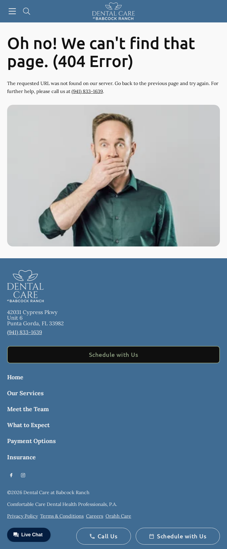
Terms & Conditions (62, 516)
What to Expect (28, 425)
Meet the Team (28, 409)
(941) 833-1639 (87, 91)
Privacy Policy (22, 516)
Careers (94, 516)
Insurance (21, 457)
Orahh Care (118, 516)
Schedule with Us (113, 354)
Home (15, 377)
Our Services (25, 393)
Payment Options (31, 441)
